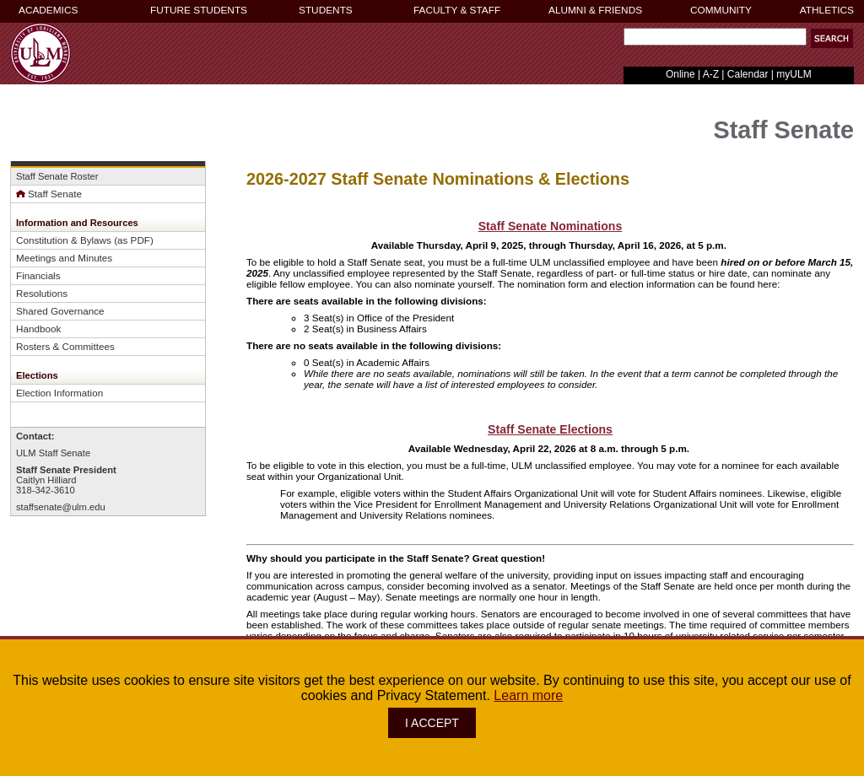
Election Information (59, 392)
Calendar (748, 74)
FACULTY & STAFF (456, 10)
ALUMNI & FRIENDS (595, 10)
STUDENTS (326, 10)
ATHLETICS (827, 10)
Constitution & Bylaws (63, 239)
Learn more (528, 695)
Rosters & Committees (65, 346)
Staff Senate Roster (57, 176)
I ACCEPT (432, 723)
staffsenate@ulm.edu (60, 507)
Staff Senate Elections (550, 429)
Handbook (38, 328)
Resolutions (42, 293)
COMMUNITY (721, 10)
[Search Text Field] (715, 37)
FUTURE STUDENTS (198, 10)
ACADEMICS (48, 10)
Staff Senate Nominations (550, 226)
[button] (832, 38)
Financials (38, 275)
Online (680, 74)
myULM (793, 74)
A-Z (711, 74)
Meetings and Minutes (64, 257)
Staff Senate (49, 193)
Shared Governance (60, 310)
